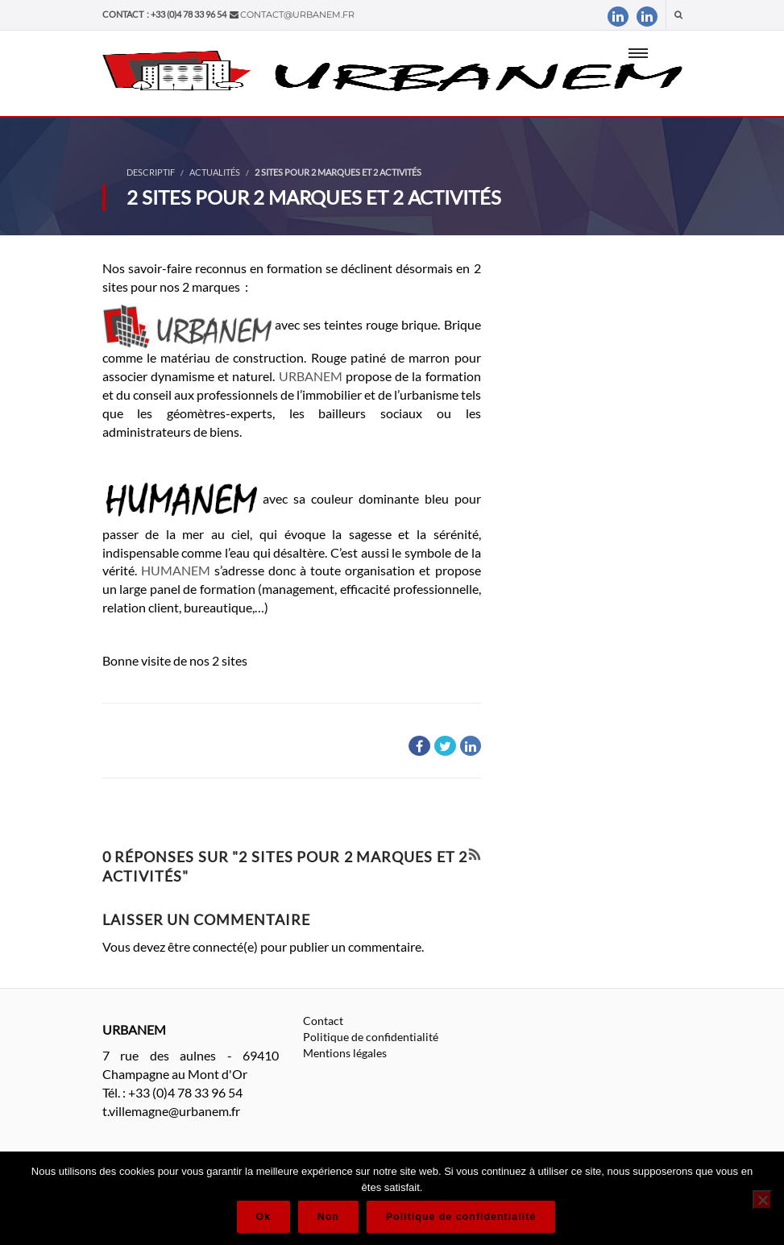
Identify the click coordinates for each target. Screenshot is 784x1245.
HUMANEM (175, 570)
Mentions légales (345, 1053)
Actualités (214, 172)
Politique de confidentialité (370, 1037)
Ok (263, 1216)
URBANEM (312, 376)
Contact (323, 1020)
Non (328, 1216)
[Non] (762, 1200)
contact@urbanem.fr (297, 14)
